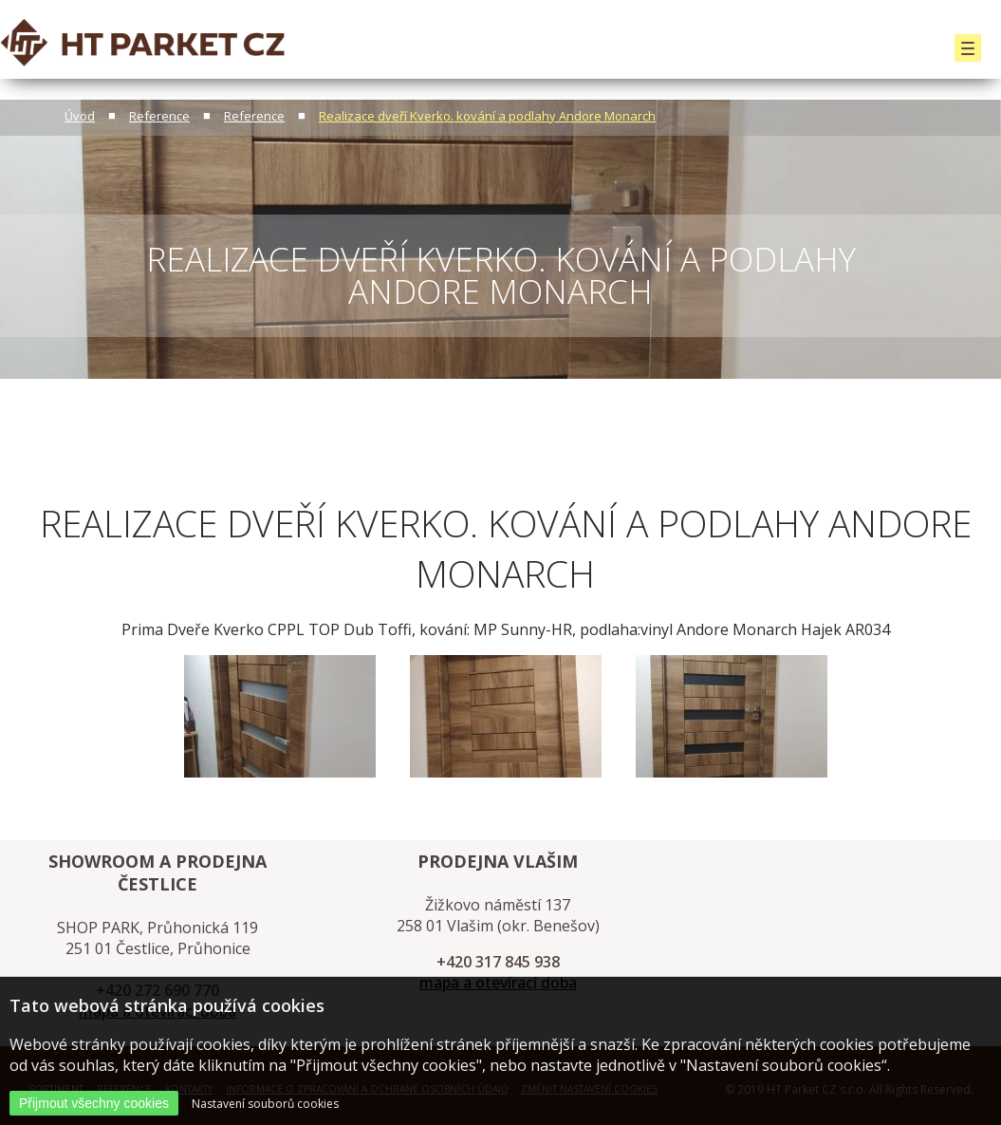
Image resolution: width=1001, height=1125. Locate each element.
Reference (159, 115)
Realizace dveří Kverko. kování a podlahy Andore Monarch (487, 115)
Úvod (80, 115)
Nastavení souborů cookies (265, 1104)
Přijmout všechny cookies (94, 1103)
